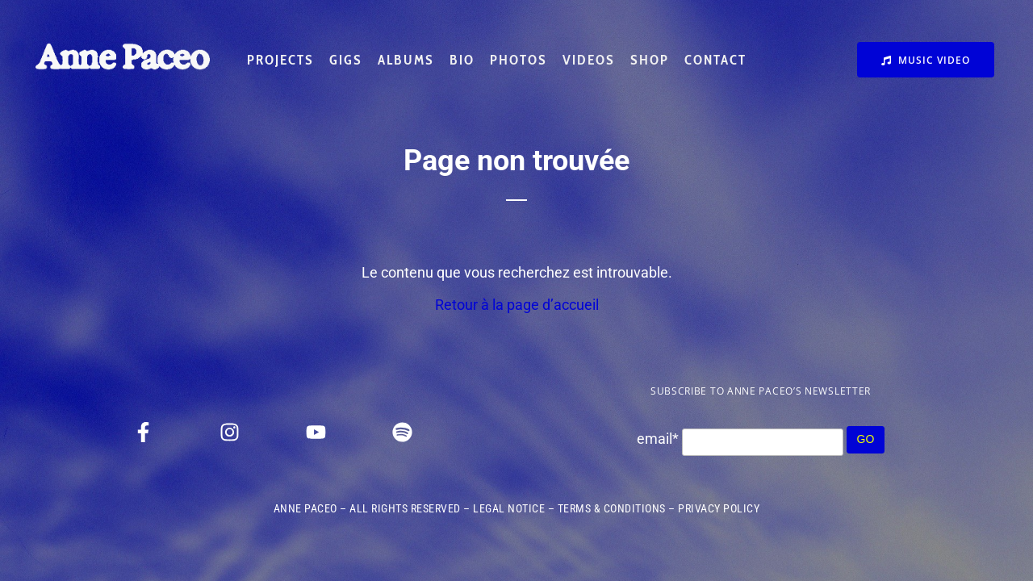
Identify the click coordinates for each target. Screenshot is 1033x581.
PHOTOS (518, 60)
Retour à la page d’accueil (517, 304)
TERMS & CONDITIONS (612, 508)
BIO (462, 60)
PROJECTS (280, 60)
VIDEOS (589, 60)
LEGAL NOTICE (509, 508)
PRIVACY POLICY (718, 508)
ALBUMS (406, 60)
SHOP (649, 60)
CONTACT (715, 60)
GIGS (345, 60)
